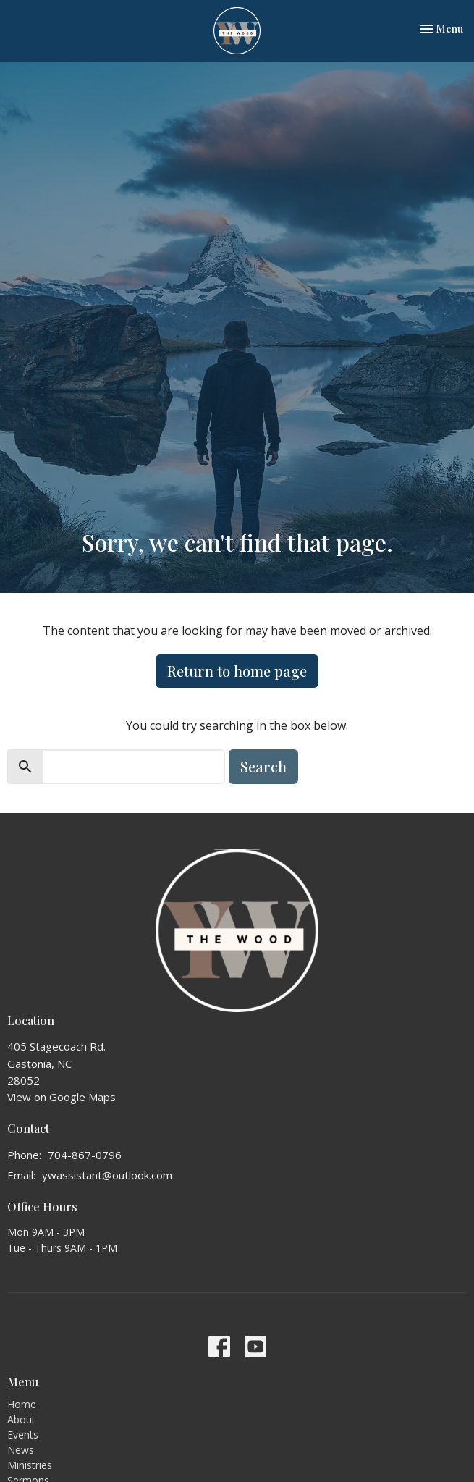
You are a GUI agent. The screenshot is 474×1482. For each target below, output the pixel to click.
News (20, 1450)
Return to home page (237, 671)
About (21, 1419)
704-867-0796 (85, 1155)
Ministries (29, 1465)
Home (21, 1404)
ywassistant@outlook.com (107, 1175)
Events (22, 1434)
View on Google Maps (61, 1097)
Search (263, 766)
